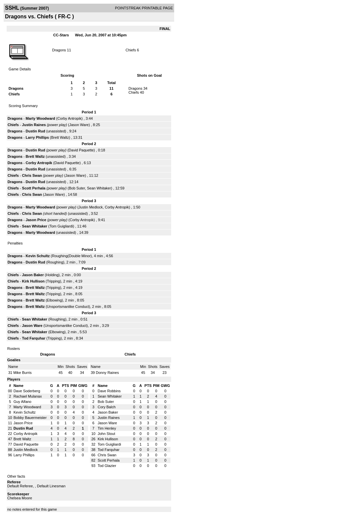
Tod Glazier (107, 466)
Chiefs (131, 50)
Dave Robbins (109, 391)
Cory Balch (107, 407)
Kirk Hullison (33, 281)
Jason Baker (33, 275)
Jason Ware (79, 125)
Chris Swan (32, 175)
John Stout (106, 434)
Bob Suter (77, 188)
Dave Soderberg (26, 391)
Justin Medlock (91, 207)
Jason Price (36, 220)
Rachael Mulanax (27, 396)
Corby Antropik (69, 118)
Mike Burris (22, 373)
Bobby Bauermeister (30, 418)
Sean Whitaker (99, 188)
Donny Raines (107, 373)
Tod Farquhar (33, 338)
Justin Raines (34, 125)
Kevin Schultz (38, 256)
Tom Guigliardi (61, 226)
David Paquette (81, 150)
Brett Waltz (60, 137)
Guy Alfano (22, 402)
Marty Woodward (40, 118)
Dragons (59, 50)
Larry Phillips (37, 137)
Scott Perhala (33, 188)
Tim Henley (107, 428)
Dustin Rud (35, 131)
